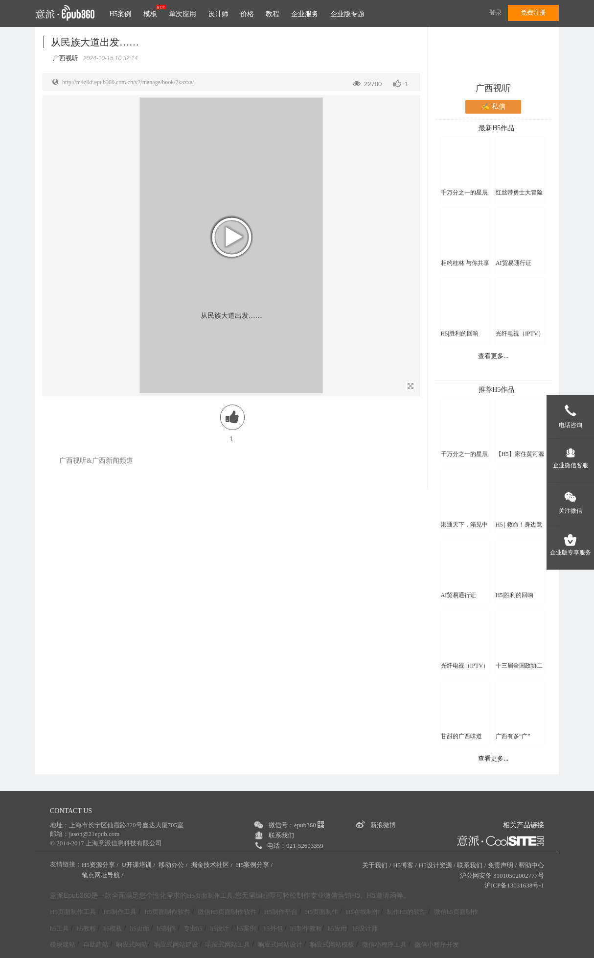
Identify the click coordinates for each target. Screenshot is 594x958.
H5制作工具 (120, 911)
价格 (247, 14)
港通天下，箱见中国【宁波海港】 (464, 524)
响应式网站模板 (332, 944)
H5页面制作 (321, 911)
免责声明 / (502, 865)
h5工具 (59, 928)
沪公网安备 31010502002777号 (502, 875)
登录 (495, 12)
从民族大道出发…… (95, 42)
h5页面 (139, 928)
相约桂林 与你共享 (465, 263)
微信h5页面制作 (456, 911)
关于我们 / (376, 865)
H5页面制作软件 (167, 911)
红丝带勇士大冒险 (519, 192)
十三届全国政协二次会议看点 (519, 666)
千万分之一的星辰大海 (464, 192)
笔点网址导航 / (103, 875)
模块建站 (62, 944)
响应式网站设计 (280, 944)
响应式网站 (132, 944)
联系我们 (281, 835)
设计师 (218, 14)
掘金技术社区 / (212, 864)
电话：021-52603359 (295, 845)
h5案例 (246, 928)
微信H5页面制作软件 (227, 911)
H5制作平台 (280, 911)
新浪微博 (383, 825)
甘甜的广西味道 (461, 736)
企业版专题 (347, 14)
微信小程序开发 (436, 944)
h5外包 (273, 928)
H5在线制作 (362, 911)
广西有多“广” (513, 736)
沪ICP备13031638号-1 (514, 885)
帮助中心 (531, 865)
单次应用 (182, 14)
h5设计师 (365, 928)
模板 (150, 14)
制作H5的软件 (406, 911)
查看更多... (493, 355)
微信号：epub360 (296, 825)
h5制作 (166, 928)
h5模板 (112, 928)
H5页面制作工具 (210, 895)
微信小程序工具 (384, 944)
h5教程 (86, 928)
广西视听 (493, 88)
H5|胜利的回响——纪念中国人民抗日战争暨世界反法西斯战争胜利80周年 (464, 333)
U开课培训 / (139, 864)
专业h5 (193, 928)
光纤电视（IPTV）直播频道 (520, 333)
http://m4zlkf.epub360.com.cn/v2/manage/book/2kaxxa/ (128, 82)
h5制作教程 (306, 928)
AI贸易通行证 (513, 263)
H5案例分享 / (255, 864)
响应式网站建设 (176, 944)
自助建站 (96, 944)
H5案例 (120, 14)
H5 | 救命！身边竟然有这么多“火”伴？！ (519, 524)
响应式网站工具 (228, 944)
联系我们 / (471, 865)
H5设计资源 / (437, 865)
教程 (272, 14)
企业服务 (305, 14)
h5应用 (337, 928)
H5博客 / (405, 865)
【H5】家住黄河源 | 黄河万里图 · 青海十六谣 (520, 454)
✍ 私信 (493, 106)
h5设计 (219, 928)
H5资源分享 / (101, 864)
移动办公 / (174, 864)
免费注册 (533, 12)
